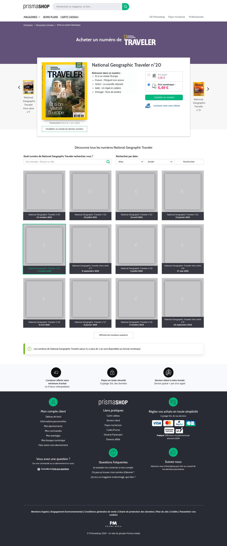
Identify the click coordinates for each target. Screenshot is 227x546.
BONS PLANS (50, 17)
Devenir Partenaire (113, 435)
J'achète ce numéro (164, 97)
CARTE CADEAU (69, 17)
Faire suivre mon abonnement (53, 445)
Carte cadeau (113, 416)
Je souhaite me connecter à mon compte (113, 468)
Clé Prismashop (157, 17)
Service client (113, 421)
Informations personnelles (53, 421)
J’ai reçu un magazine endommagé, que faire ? (113, 477)
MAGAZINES (30, 16)
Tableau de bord (53, 417)
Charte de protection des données (136, 511)
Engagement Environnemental (67, 511)
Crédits (174, 511)
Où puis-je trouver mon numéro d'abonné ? (113, 472)
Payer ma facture (176, 17)
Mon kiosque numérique (53, 440)
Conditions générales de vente (100, 511)
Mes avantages (53, 436)
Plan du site (162, 511)
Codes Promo (113, 430)
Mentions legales (40, 511)
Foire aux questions (60, 469)
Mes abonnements (53, 426)
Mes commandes (53, 431)
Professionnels (196, 17)
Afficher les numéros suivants (113, 335)
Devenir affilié (113, 440)
